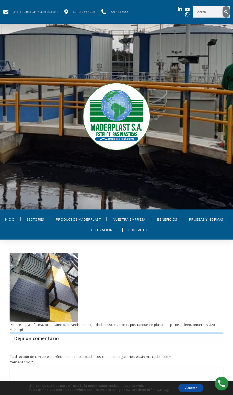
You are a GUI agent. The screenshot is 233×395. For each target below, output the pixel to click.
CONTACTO (137, 229)
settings (163, 390)
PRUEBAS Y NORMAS (206, 219)
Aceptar (191, 388)
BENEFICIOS (167, 219)
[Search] (226, 12)
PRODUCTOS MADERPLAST (78, 219)
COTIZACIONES (103, 229)
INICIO (9, 219)
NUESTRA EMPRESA (129, 219)
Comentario (21, 362)
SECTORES (35, 219)
